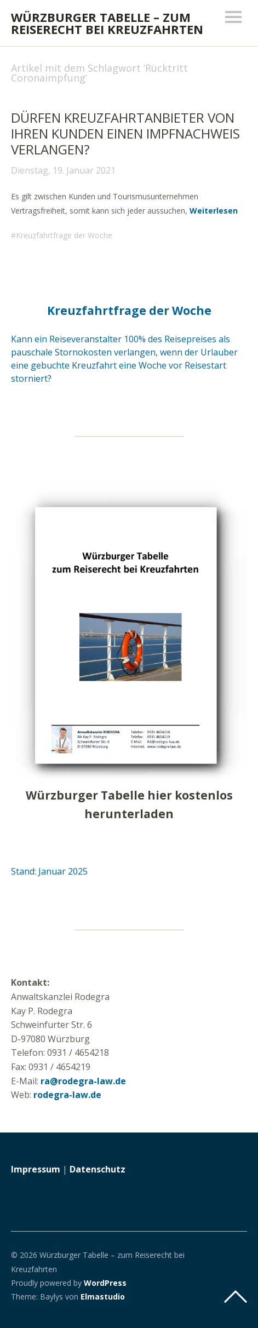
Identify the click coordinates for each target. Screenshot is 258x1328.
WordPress (105, 1283)
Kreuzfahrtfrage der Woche (64, 235)
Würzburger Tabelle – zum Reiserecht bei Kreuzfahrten (107, 23)
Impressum (35, 1169)
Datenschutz (97, 1169)
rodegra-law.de (67, 1095)
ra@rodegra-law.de (83, 1081)
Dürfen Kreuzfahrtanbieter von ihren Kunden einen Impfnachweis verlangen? (125, 133)
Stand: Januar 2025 (49, 871)
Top (235, 1296)
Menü (233, 17)
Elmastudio (103, 1296)
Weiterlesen (214, 210)
